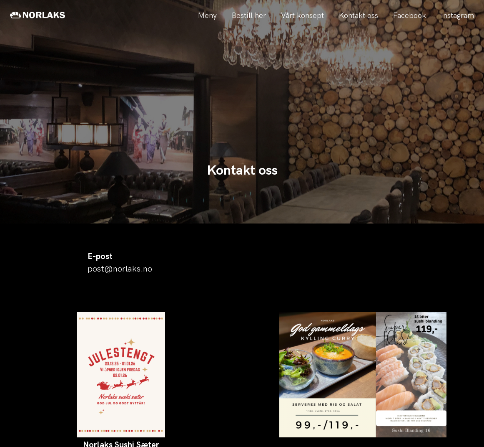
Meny (207, 15)
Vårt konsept (302, 15)
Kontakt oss (358, 15)
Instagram (457, 15)
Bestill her (249, 15)
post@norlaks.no (120, 269)
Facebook (409, 15)
